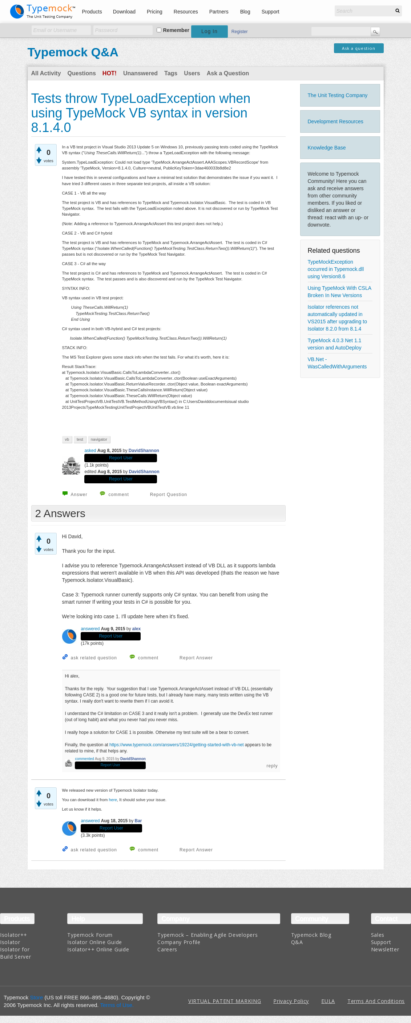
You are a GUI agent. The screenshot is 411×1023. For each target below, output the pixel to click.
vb (67, 439)
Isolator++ (13, 934)
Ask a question (358, 48)
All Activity (46, 73)
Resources (186, 12)
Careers (167, 949)
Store (36, 997)
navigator (99, 439)
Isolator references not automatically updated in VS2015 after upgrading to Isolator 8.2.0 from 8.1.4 (337, 318)
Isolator (10, 942)
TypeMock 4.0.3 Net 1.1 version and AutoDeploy (335, 344)
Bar (138, 820)
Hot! (109, 73)
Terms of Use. (117, 1005)
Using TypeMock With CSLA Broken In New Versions (339, 291)
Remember (176, 30)
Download (124, 12)
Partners (219, 12)
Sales (378, 934)
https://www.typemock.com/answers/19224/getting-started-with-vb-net (176, 744)
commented (84, 759)
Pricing (154, 12)
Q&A (297, 942)
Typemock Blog (311, 934)
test (80, 439)
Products (92, 12)
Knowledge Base (327, 148)
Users (192, 73)
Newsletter (385, 949)
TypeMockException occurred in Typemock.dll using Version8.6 (336, 269)
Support (270, 12)
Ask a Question (228, 73)
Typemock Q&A (73, 52)
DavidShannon (144, 450)
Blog (245, 12)
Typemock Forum (90, 934)
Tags (170, 73)
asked (90, 450)
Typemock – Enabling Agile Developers (207, 934)
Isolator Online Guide (94, 942)
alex (136, 628)
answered (90, 628)
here (113, 800)
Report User (121, 457)
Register (239, 31)
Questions (82, 73)
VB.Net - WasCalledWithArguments (337, 362)
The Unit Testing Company (338, 95)
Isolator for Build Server (15, 953)
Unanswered (140, 73)
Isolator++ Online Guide (98, 949)
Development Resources (335, 121)
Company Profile (179, 942)
